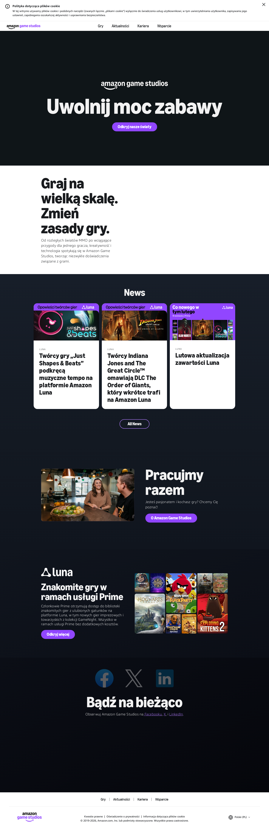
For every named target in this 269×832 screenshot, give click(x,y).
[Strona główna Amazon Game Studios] (23, 26)
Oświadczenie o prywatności (123, 816)
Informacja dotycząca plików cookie (164, 816)
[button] (239, 817)
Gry (100, 26)
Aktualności (120, 26)
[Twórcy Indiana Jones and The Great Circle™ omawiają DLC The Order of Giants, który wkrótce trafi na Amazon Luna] (134, 322)
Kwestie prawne (93, 816)
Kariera (143, 26)
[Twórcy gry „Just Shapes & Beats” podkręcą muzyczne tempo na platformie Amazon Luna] (66, 322)
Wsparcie (164, 26)
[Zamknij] (263, 5)
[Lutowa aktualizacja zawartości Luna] (202, 322)
